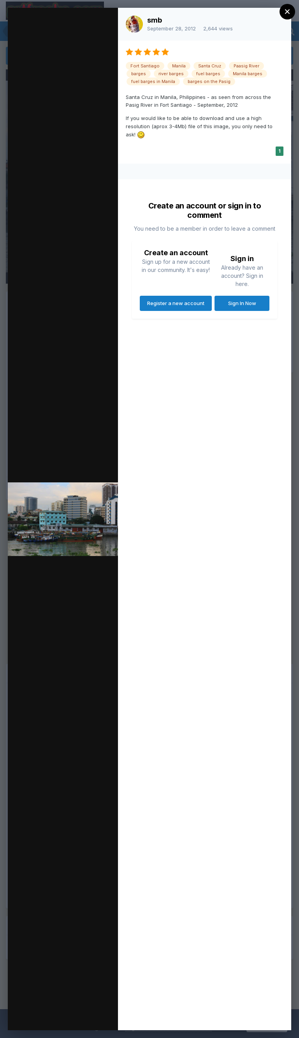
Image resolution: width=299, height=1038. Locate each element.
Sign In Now (242, 303)
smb (154, 20)
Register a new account (175, 303)
